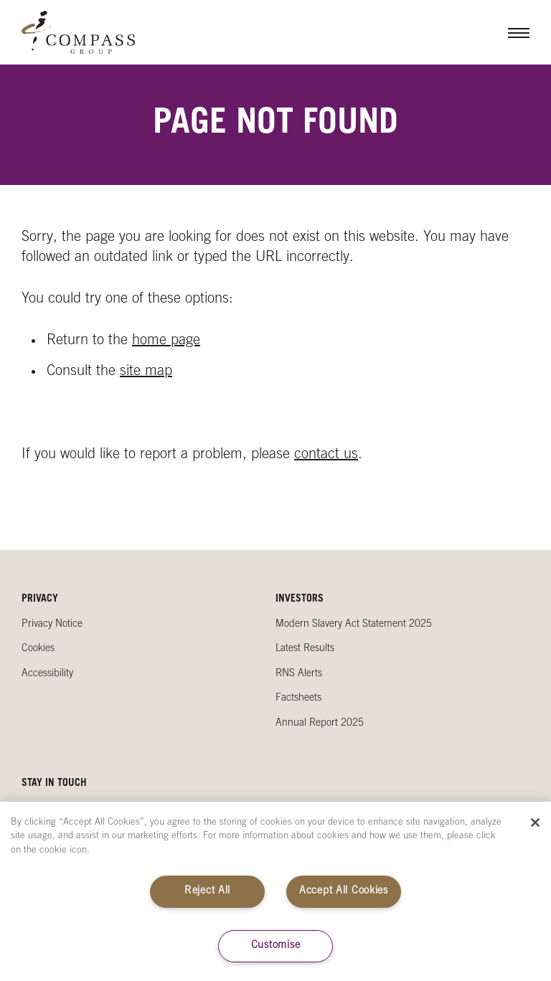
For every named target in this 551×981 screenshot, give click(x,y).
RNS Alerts (299, 674)
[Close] (535, 822)
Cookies (38, 649)
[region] (275, 891)
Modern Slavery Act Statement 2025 (354, 625)
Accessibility (47, 674)
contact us (326, 455)
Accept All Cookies (343, 891)
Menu (507, 32)
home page (166, 341)
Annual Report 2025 (320, 724)
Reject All (207, 891)
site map (146, 372)
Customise (275, 946)
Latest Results (305, 649)
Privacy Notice (52, 625)
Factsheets (298, 698)
